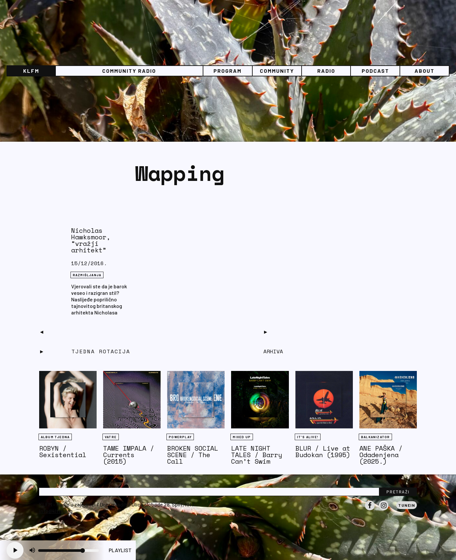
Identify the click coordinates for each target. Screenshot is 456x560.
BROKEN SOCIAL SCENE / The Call (192, 454)
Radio (326, 71)
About (424, 71)
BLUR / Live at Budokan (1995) (322, 451)
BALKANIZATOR (375, 437)
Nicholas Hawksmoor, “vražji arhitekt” (90, 240)
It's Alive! (307, 437)
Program (227, 71)
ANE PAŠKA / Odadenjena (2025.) (380, 454)
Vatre (111, 437)
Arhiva (273, 351)
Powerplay (180, 437)
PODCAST (375, 71)
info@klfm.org (55, 511)
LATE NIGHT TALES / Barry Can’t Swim (256, 454)
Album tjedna (55, 437)
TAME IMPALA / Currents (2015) (128, 454)
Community (277, 71)
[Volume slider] (68, 550)
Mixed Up (242, 437)
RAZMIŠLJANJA (87, 275)
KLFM (31, 71)
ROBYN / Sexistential (62, 451)
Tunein (406, 505)
